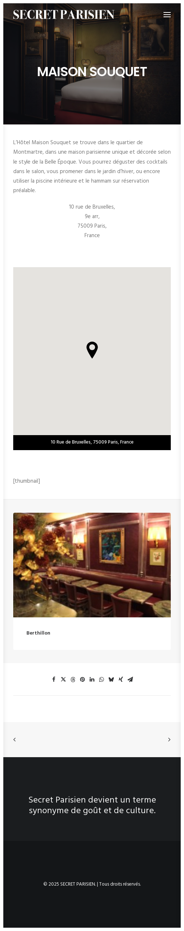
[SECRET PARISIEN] (64, 14)
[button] (92, 573)
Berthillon (38, 642)
